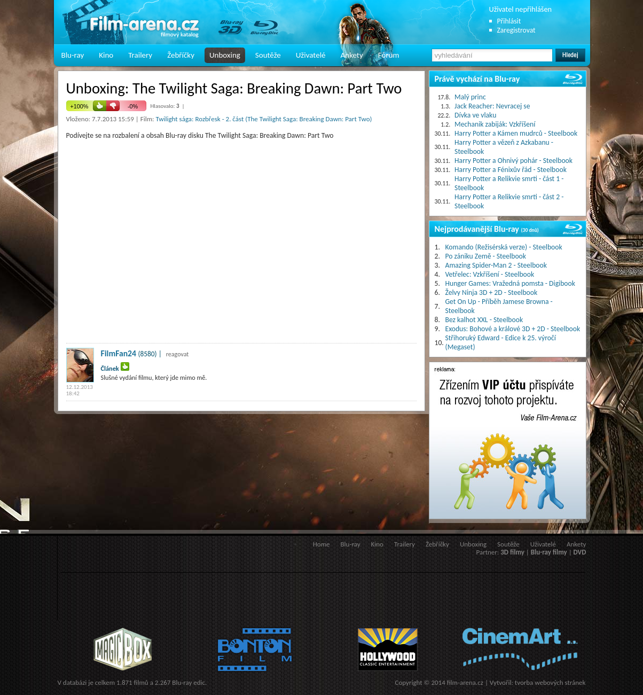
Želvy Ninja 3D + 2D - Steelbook (491, 292)
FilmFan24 (119, 353)
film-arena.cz (465, 682)
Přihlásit (509, 21)
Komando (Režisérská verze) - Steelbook (503, 247)
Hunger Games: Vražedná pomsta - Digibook (510, 283)
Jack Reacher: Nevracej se (492, 106)
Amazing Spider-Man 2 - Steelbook (496, 265)
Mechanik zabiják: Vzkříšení (494, 124)
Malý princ (470, 96)
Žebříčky (180, 55)
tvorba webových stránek (550, 682)
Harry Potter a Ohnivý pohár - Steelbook (513, 160)
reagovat (177, 354)
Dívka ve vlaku (475, 115)
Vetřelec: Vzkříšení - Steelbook (490, 274)
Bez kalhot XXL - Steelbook (484, 319)
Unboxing (224, 55)
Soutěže (268, 55)
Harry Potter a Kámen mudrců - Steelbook (515, 133)
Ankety (352, 55)
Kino (106, 55)
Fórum (388, 55)
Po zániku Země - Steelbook (485, 256)
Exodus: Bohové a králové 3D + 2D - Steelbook (513, 328)
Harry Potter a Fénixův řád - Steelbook (510, 169)
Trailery (140, 55)
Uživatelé (311, 55)
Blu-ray (72, 55)
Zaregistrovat (516, 30)
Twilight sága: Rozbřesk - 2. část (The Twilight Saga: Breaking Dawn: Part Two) (263, 119)
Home (321, 544)
